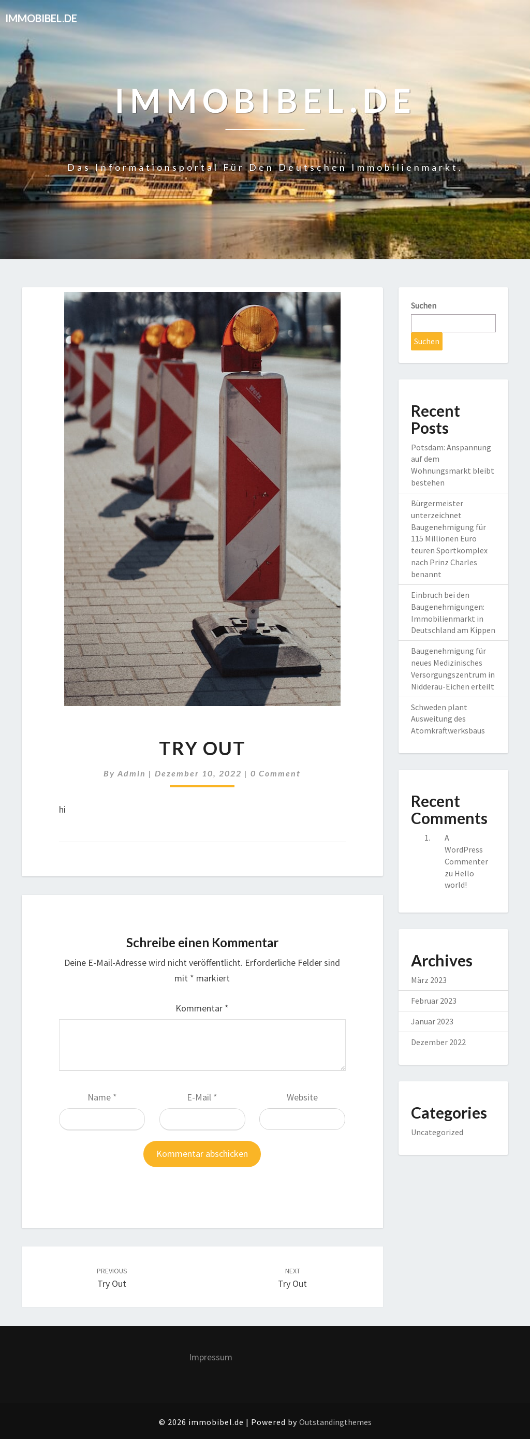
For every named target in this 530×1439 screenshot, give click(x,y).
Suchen (423, 305)
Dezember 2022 (438, 1042)
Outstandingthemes (335, 1422)
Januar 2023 (432, 1021)
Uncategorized (437, 1132)
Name (102, 1097)
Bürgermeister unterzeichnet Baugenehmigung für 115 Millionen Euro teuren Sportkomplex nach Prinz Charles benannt (449, 538)
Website (302, 1097)
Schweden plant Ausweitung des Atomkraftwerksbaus (448, 719)
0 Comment (276, 773)
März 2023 (429, 980)
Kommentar (202, 1008)
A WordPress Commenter (466, 849)
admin (131, 773)
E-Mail (202, 1097)
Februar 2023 (434, 1000)
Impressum (210, 1357)
